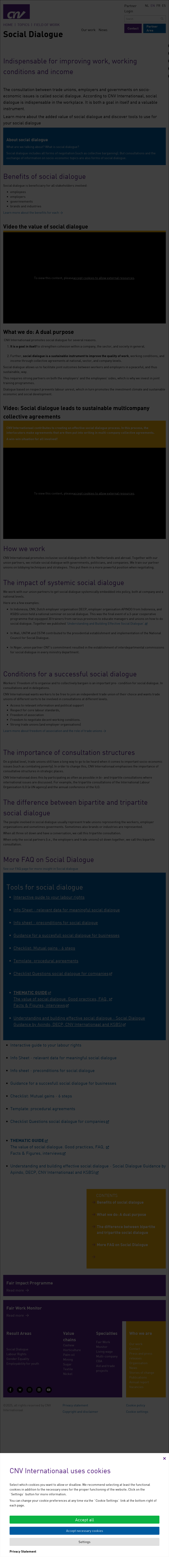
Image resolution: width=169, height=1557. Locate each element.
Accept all (84, 1519)
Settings (84, 1542)
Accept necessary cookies (84, 1531)
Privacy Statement (23, 1551)
